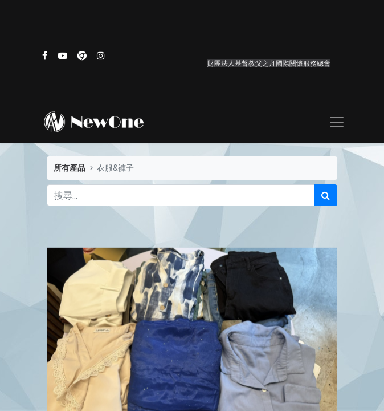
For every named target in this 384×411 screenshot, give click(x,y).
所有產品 (69, 168)
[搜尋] (325, 195)
